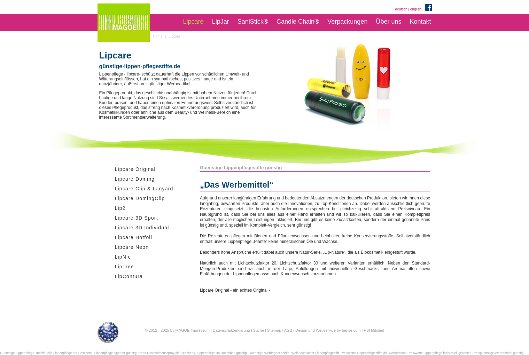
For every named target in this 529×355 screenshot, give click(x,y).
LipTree (124, 266)
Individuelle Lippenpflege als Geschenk (64, 353)
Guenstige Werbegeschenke (269, 353)
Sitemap (274, 330)
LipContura (129, 276)
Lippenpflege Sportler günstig (115, 353)
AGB (288, 330)
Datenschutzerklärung (231, 330)
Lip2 (120, 208)
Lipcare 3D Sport (136, 218)
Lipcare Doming (135, 179)
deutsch (401, 9)
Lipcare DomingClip (140, 198)
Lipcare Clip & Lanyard (144, 188)
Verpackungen (347, 21)
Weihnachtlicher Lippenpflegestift (315, 353)
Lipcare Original (135, 169)
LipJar (220, 21)
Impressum (199, 330)
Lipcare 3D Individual (142, 227)
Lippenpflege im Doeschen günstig (222, 353)
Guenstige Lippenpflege (17, 353)
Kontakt (420, 21)
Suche (258, 330)
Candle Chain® (298, 21)
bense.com (351, 330)
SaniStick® (253, 21)
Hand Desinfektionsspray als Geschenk (166, 353)
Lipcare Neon (132, 247)
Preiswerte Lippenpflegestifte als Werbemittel (373, 353)
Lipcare (193, 21)
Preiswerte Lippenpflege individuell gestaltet (439, 353)
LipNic (123, 257)
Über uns (388, 21)
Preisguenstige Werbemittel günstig (498, 353)
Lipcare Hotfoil (134, 237)
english (415, 9)
